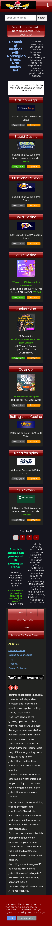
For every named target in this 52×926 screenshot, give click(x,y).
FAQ (32, 613)
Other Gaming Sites (26, 620)
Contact (26, 628)
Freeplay (13, 663)
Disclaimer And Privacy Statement (26, 635)
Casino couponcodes (20, 655)
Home (20, 613)
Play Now (18, 166)
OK (11, 918)
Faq (10, 659)
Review (33, 125)
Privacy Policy (27, 918)
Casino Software (17, 668)
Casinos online (16, 650)
